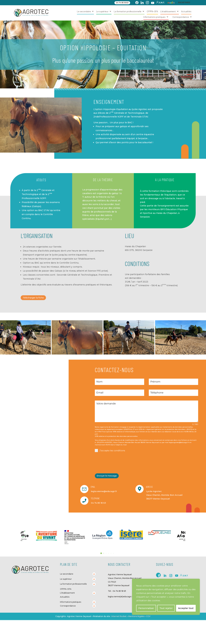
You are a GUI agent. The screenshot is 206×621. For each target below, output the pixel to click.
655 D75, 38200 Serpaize (138, 250)
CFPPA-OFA (152, 11)
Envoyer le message (108, 476)
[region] (166, 597)
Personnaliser (146, 608)
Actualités (186, 11)
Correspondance (181, 17)
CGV (148, 616)
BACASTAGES (184, 2)
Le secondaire (84, 11)
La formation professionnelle (127, 11)
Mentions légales (136, 616)
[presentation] (118, 463)
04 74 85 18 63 (122, 2)
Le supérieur (102, 11)
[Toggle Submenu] (94, 574)
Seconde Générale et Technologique (77, 274)
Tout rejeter (166, 608)
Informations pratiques (154, 17)
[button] (101, 553)
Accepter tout (186, 608)
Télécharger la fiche (35, 298)
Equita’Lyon (102, 219)
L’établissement (168, 11)
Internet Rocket (118, 616)
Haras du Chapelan (135, 246)
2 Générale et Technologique (126, 113)
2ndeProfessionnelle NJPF (108, 116)
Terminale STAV (139, 116)
